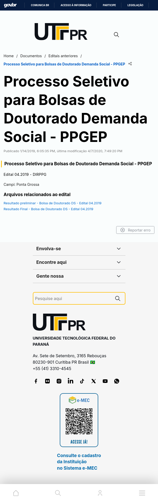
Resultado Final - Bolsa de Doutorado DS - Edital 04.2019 (48, 209)
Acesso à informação (76, 5)
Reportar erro (135, 230)
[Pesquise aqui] (73, 298)
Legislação (135, 5)
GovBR (10, 5)
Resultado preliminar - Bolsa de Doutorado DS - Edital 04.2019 (52, 203)
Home (9, 56)
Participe (109, 5)
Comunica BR (40, 5)
